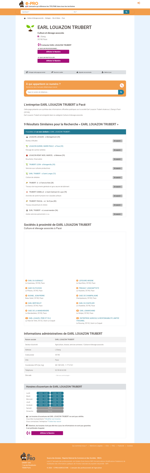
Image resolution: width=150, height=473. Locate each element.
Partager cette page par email (35, 72)
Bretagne (48, 18)
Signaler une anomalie (84, 72)
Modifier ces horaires (53, 419)
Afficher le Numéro (53, 52)
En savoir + (117, 141)
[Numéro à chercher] (72, 92)
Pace (63, 18)
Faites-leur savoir (55, 421)
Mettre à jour (106, 72)
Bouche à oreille (57, 72)
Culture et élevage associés (35, 18)
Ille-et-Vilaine (56, 18)
